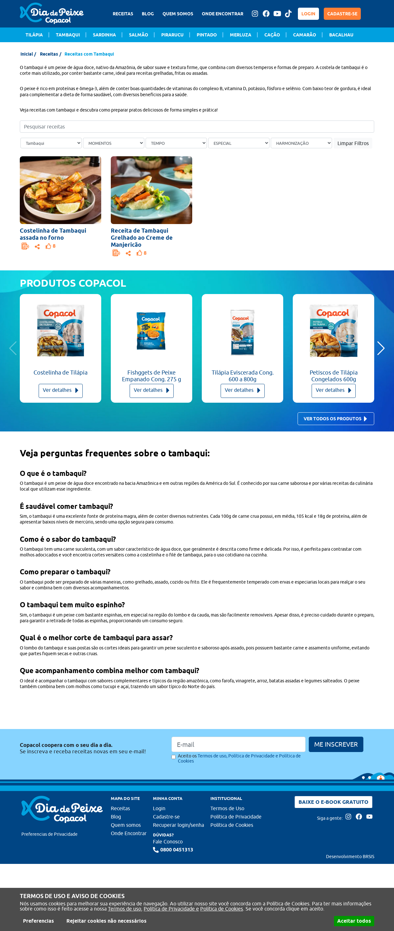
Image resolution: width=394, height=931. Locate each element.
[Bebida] (301, 143)
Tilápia (34, 34)
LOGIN (308, 13)
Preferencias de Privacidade (49, 834)
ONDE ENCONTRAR (222, 13)
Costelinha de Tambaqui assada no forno (53, 234)
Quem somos (126, 825)
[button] (381, 348)
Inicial (26, 54)
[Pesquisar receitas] (197, 126)
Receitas (49, 54)
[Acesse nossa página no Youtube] (277, 13)
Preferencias (38, 921)
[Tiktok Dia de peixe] (288, 13)
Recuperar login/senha (178, 825)
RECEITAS (123, 13)
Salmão (138, 34)
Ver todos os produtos (335, 419)
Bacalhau (341, 34)
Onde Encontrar (129, 833)
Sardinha (104, 34)
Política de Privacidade (235, 816)
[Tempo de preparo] (176, 143)
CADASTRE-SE (342, 13)
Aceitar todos (354, 921)
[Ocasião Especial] (238, 143)
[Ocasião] (113, 143)
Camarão (304, 34)
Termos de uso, (125, 909)
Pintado (207, 34)
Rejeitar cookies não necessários (106, 921)
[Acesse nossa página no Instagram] (255, 13)
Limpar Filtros (353, 143)
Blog (116, 816)
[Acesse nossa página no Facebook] (266, 13)
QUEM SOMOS (178, 13)
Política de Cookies (221, 909)
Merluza (240, 34)
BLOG (148, 13)
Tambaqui (68, 34)
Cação (272, 34)
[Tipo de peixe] (51, 143)
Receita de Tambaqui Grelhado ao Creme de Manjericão (142, 237)
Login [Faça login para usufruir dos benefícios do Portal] (159, 808)
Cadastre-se (166, 816)
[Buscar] (370, 126)
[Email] (238, 744)
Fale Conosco (168, 841)
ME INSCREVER (336, 744)
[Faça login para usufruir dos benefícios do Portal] (25, 246)
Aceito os (239, 758)
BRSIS (368, 856)
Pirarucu (172, 34)
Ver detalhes (61, 390)
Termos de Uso (227, 808)
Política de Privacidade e (171, 909)
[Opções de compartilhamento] (37, 246)
